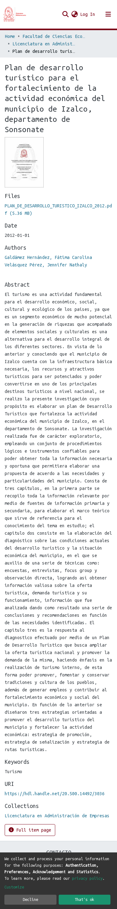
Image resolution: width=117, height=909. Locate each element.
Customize (14, 887)
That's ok (84, 899)
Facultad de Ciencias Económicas (53, 36)
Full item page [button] (30, 830)
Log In (88, 14)
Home (10, 36)
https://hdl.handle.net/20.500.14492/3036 (55, 793)
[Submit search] (65, 14)
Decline (30, 899)
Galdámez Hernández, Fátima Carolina (48, 257)
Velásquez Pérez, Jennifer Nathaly (46, 264)
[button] (74, 14)
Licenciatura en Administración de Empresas (43, 43)
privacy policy (87, 878)
